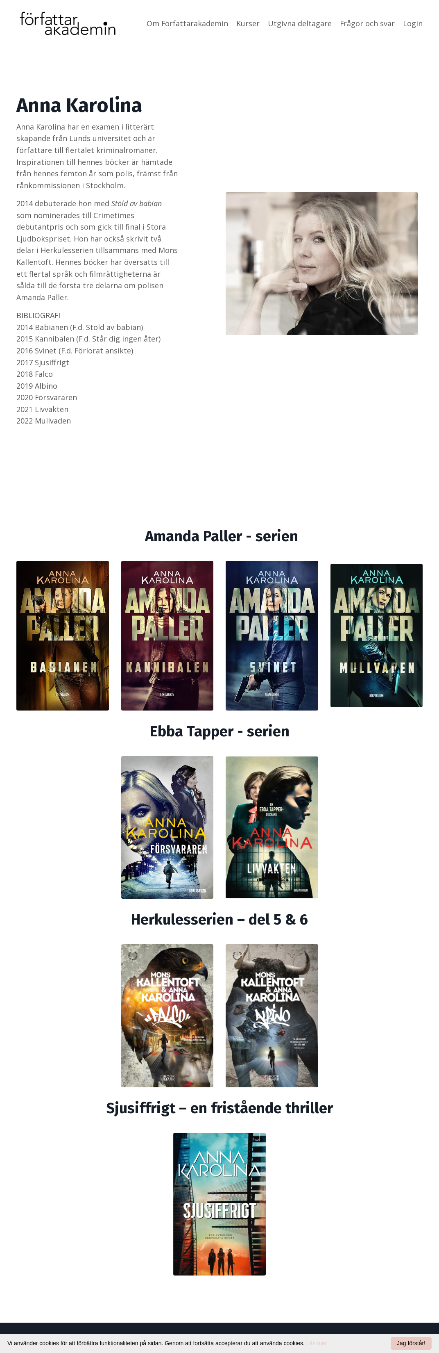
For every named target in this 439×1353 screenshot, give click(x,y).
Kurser (247, 23)
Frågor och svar (367, 23)
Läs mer (316, 1343)
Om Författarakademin (187, 23)
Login (413, 23)
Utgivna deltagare (299, 23)
